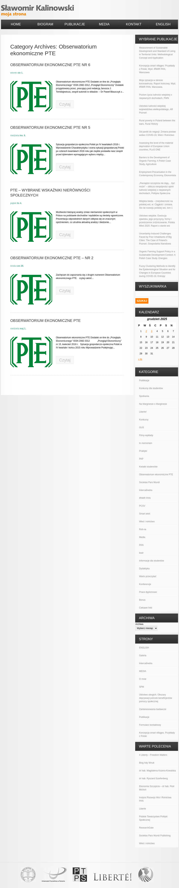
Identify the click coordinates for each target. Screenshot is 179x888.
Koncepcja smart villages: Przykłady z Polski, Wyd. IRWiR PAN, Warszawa (157, 69)
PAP (141, 459)
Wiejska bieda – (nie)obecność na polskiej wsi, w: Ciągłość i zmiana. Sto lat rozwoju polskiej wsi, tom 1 (156, 204)
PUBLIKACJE (75, 24)
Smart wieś (144, 513)
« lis (140, 359)
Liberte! (143, 412)
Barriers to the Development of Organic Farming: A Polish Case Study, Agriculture (155, 161)
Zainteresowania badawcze (152, 709)
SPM (141, 687)
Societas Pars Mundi (149, 482)
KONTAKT (134, 24)
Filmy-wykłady (146, 435)
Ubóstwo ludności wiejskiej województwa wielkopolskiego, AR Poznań (156, 109)
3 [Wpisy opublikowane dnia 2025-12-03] (151, 331)
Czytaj (64, 104)
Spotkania (144, 396)
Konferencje (145, 584)
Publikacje (144, 380)
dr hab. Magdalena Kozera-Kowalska (157, 770)
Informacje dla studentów (151, 560)
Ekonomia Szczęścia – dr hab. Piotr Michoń (156, 788)
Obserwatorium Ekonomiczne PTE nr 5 (50, 127)
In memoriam (145, 443)
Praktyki (143, 451)
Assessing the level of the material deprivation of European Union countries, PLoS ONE (156, 146)
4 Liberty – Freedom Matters (153, 755)
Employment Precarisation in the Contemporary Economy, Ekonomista (157, 174)
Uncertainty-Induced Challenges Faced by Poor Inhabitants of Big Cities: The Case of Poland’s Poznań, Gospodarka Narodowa (155, 238)
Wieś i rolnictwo (147, 521)
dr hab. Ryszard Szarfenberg (153, 778)
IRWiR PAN (145, 498)
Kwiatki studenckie (148, 466)
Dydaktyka (144, 568)
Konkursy (143, 419)
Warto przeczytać (147, 576)
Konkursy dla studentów (151, 388)
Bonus (142, 600)
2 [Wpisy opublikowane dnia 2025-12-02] (146, 331)
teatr (141, 553)
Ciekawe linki (145, 607)
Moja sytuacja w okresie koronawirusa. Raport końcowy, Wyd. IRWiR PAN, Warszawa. (157, 83)
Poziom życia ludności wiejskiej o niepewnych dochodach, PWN (155, 96)
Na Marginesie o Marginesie (153, 404)
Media (142, 537)
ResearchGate (146, 827)
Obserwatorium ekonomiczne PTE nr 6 (50, 65)
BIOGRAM (45, 24)
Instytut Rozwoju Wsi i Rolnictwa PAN (155, 799)
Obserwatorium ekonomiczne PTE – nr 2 (51, 258)
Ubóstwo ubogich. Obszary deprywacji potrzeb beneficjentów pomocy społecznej (155, 698)
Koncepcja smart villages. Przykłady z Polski (157, 734)
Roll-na (142, 529)
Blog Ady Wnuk (146, 762)
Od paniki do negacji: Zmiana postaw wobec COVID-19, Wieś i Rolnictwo (157, 133)
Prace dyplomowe (148, 592)
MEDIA (104, 24)
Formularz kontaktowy (150, 725)
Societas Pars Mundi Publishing (155, 835)
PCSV (142, 506)
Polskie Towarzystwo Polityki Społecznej (153, 818)
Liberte (142, 808)
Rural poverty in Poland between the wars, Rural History (157, 122)
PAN (141, 545)
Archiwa (139, 624)
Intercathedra (145, 490)
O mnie (142, 679)
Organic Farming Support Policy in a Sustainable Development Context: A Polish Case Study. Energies (157, 255)
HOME (16, 24)
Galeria (142, 655)
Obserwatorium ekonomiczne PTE (45, 321)
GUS (141, 427)
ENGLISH (163, 24)
